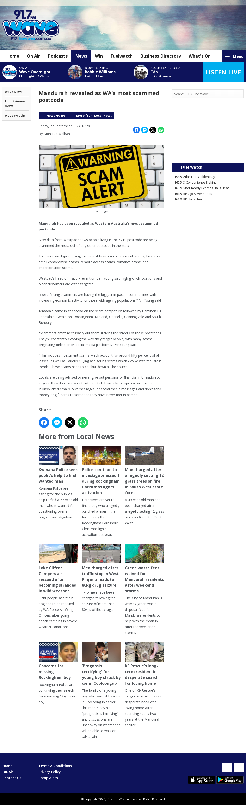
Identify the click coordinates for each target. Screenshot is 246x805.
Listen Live (223, 72)
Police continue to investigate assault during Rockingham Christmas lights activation (101, 470)
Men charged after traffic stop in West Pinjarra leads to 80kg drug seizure (101, 566)
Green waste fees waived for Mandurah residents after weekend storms (144, 569)
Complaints (48, 777)
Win (99, 56)
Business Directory (160, 56)
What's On (200, 56)
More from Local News (94, 115)
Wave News (13, 91)
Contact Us (11, 777)
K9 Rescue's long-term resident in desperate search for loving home (144, 664)
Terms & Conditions (55, 765)
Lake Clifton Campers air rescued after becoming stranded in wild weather (58, 569)
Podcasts (58, 56)
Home (12, 56)
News (81, 56)
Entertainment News (16, 103)
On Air (33, 56)
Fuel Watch (191, 167)
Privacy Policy (49, 771)
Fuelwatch (122, 56)
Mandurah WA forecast (208, 153)
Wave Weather (16, 115)
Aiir (135, 799)
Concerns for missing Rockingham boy (58, 661)
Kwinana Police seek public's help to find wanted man (58, 465)
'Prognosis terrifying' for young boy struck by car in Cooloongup (101, 664)
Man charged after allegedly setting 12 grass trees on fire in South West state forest (144, 470)
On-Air (7, 771)
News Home (55, 115)
